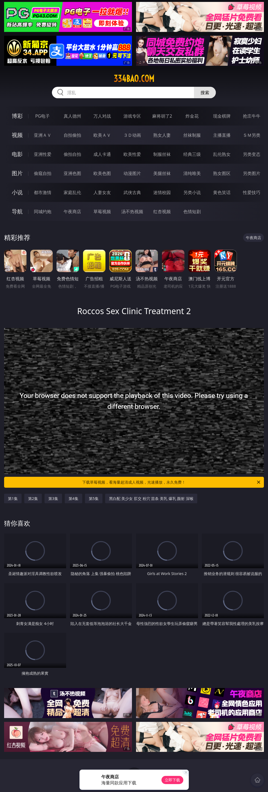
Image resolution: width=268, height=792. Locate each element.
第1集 (13, 498)
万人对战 (102, 116)
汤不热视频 (132, 212)
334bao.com (134, 78)
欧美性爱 (132, 154)
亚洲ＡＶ (42, 135)
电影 (17, 154)
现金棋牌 (222, 116)
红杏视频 (162, 212)
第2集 (33, 498)
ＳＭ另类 (251, 135)
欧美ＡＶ (102, 135)
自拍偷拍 (72, 135)
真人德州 (72, 116)
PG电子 (42, 116)
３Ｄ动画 (132, 135)
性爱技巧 (251, 192)
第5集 (94, 498)
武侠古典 (132, 192)
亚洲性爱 (42, 154)
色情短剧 (192, 212)
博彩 (17, 116)
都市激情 (42, 192)
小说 (17, 192)
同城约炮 (42, 212)
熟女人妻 (162, 135)
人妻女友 (102, 192)
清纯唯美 (192, 173)
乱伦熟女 (222, 154)
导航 (17, 211)
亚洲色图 (72, 173)
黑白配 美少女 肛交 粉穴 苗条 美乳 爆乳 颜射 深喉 (151, 498)
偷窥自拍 (42, 173)
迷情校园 (162, 192)
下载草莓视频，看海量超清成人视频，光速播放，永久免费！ (171, 482)
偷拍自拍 (72, 154)
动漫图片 (132, 173)
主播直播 (222, 135)
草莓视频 (102, 212)
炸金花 (192, 116)
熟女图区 (222, 173)
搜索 (205, 93)
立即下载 (172, 779)
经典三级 (192, 154)
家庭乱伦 (72, 192)
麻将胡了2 (162, 116)
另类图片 (251, 173)
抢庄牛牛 (251, 116)
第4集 (73, 498)
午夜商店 (72, 212)
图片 (17, 173)
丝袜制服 (192, 135)
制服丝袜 (162, 154)
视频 (17, 135)
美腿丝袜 (162, 173)
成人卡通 (102, 154)
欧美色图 (102, 173)
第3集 (53, 498)
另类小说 (192, 192)
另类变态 (251, 154)
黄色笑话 (222, 192)
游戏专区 (132, 116)
